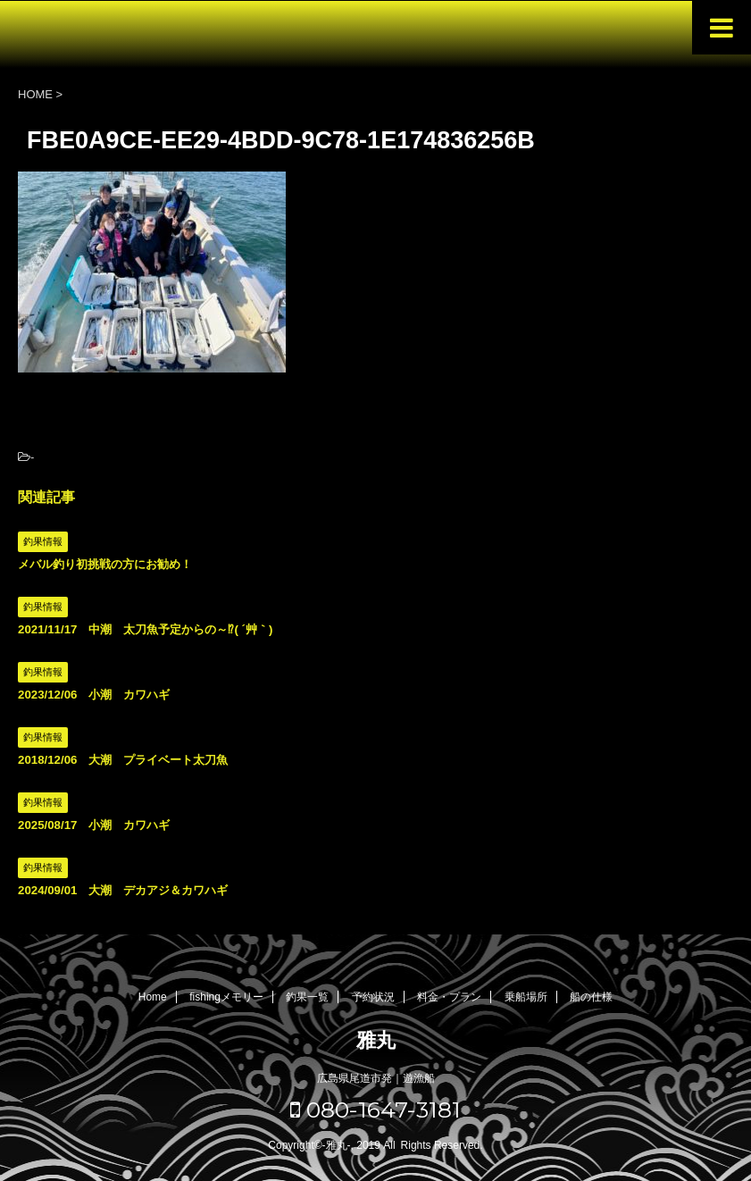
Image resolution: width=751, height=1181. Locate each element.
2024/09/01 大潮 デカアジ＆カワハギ (123, 890)
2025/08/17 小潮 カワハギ (94, 825)
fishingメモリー (226, 997)
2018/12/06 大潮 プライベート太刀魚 (123, 759)
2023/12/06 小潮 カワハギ (94, 694)
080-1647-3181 (375, 1109)
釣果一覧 (307, 997)
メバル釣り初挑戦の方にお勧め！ (105, 564)
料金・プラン (449, 997)
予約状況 (373, 997)
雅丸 (376, 1040)
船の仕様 (591, 997)
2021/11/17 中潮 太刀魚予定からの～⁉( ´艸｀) (145, 629)
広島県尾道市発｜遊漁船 (376, 1078)
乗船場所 (526, 997)
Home (152, 997)
